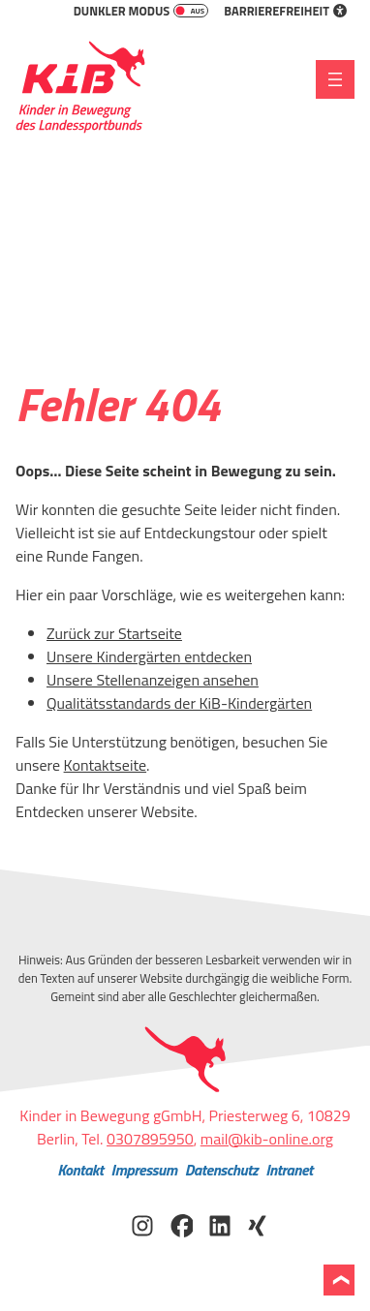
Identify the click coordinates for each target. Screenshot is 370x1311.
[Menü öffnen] (335, 79)
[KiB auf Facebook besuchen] (181, 1223)
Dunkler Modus (141, 10)
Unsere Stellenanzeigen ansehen (152, 679)
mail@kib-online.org (266, 1138)
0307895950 (150, 1138)
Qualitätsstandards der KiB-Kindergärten (179, 703)
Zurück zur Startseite (114, 633)
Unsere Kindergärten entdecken (149, 656)
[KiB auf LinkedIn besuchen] (219, 1223)
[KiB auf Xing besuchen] (258, 1223)
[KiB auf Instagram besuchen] (142, 1223)
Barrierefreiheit (285, 10)
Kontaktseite (105, 765)
